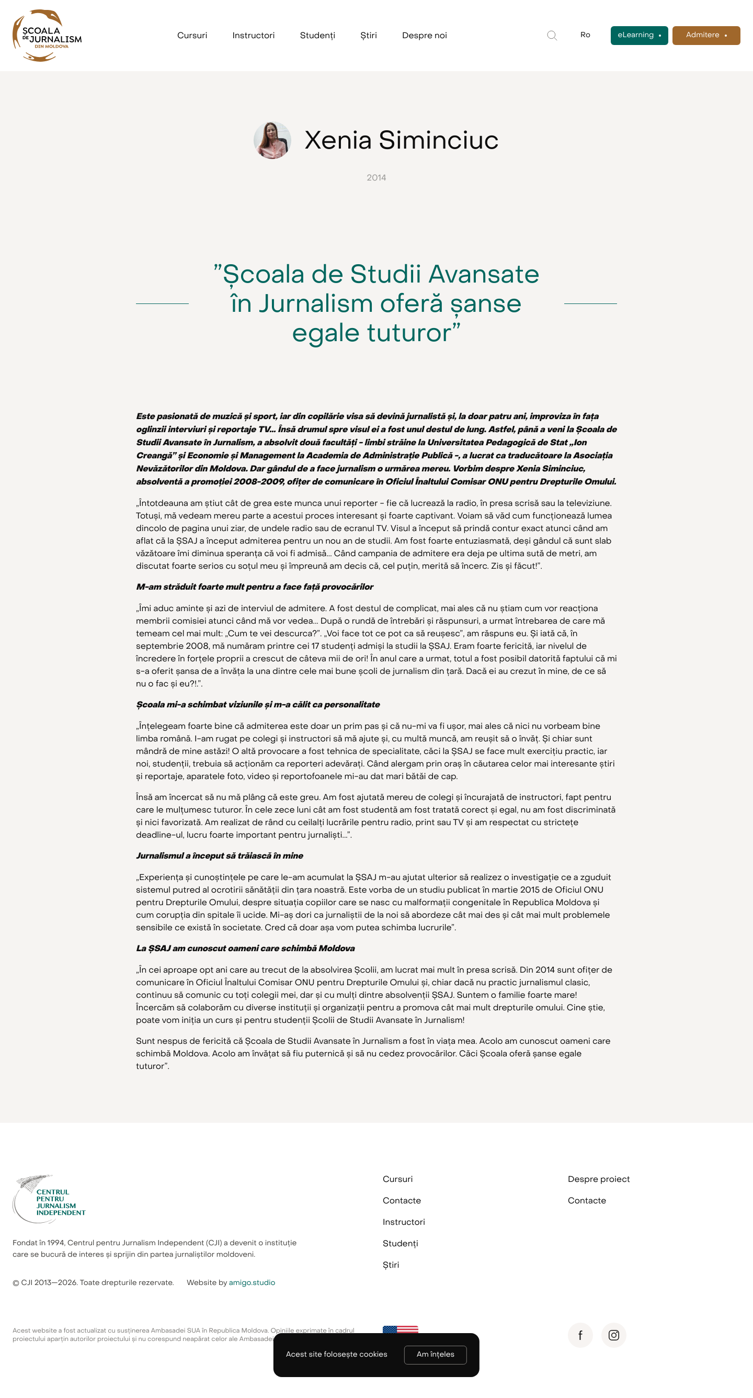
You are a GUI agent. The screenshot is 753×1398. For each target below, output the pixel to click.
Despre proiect (599, 1179)
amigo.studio (252, 1283)
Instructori (254, 35)
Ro (585, 35)
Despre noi (424, 35)
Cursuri (192, 35)
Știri (368, 35)
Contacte (402, 1201)
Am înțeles (435, 1354)
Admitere (703, 35)
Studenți (318, 35)
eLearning (636, 35)
